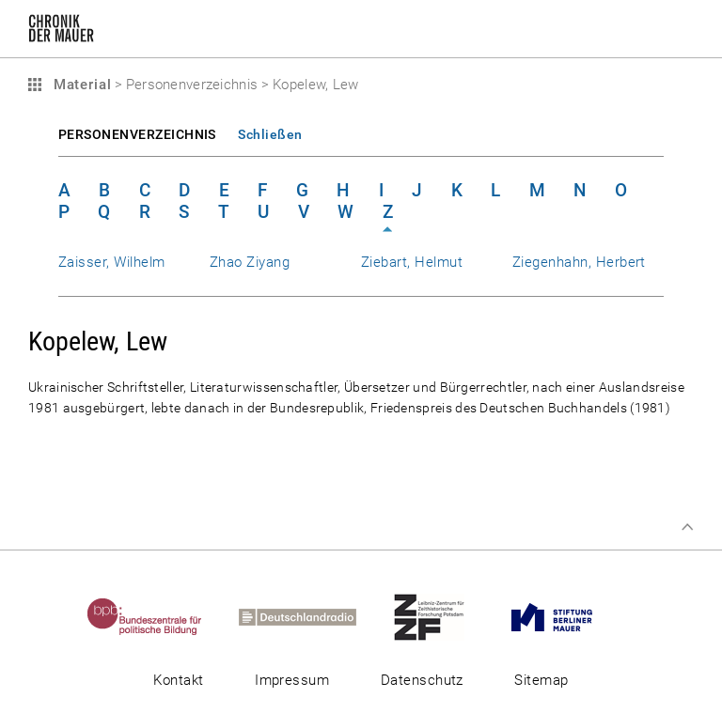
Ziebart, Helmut (412, 262)
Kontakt (178, 680)
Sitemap (541, 680)
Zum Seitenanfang (687, 527)
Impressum (292, 680)
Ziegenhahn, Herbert (579, 262)
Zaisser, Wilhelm (111, 262)
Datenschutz (422, 680)
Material (80, 84)
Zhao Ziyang (250, 262)
